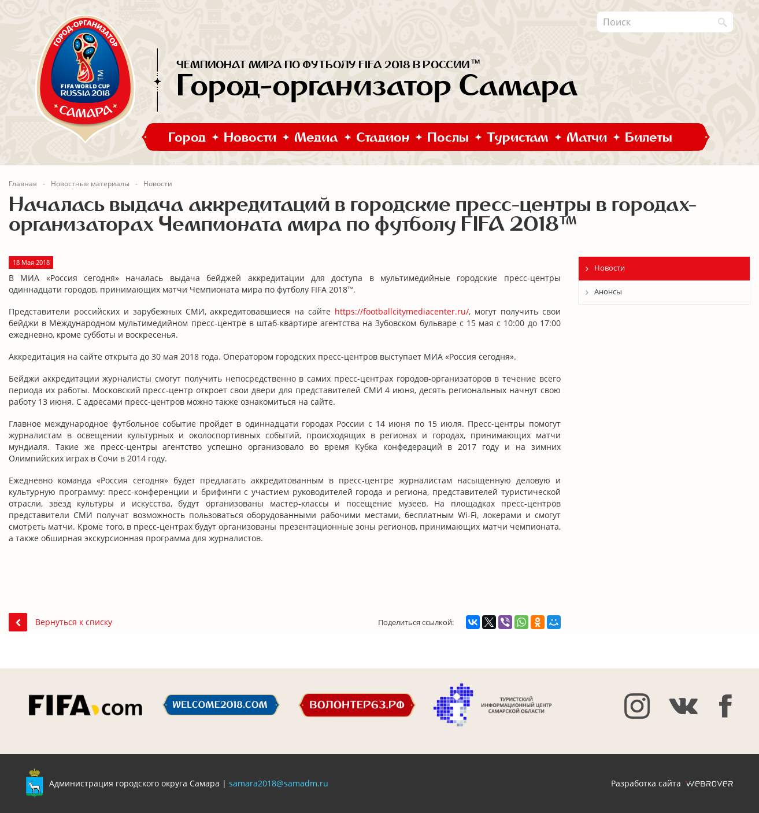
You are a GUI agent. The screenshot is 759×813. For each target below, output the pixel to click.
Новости (250, 137)
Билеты (648, 137)
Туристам (518, 137)
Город (187, 137)
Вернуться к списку (60, 622)
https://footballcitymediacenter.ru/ (402, 311)
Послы (448, 137)
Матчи (587, 137)
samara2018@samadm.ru (278, 783)
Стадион (382, 137)
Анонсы (608, 291)
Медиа (316, 137)
